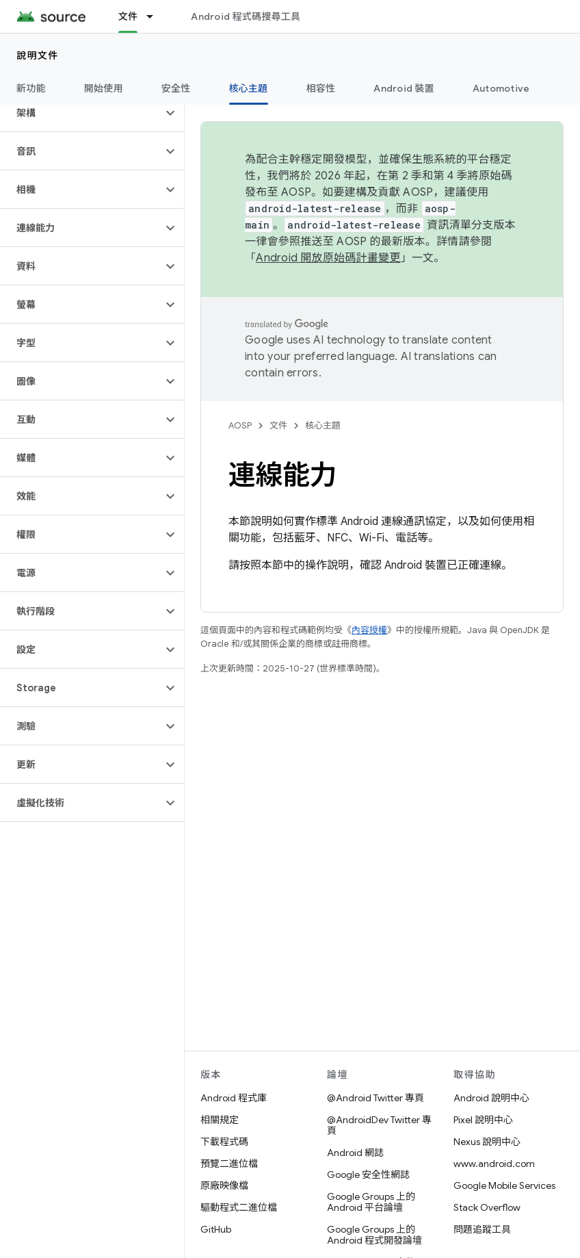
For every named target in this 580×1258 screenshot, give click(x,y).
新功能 (31, 88)
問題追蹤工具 (482, 1229)
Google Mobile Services (504, 1185)
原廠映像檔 (224, 1185)
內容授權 (369, 630)
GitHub (215, 1229)
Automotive (501, 88)
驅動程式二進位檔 (238, 1207)
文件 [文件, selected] (128, 16)
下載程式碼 (224, 1141)
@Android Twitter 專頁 (375, 1098)
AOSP (240, 425)
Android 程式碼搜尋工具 (245, 16)
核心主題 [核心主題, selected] (248, 88)
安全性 (176, 88)
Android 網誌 (355, 1152)
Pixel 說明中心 (483, 1120)
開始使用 (103, 88)
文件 (278, 425)
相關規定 (219, 1120)
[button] (81, 113)
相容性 (321, 88)
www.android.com (494, 1163)
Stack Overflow (486, 1207)
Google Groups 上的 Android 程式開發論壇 (374, 1234)
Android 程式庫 (233, 1098)
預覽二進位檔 (229, 1163)
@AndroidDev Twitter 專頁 (379, 1125)
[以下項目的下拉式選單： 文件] (155, 16)
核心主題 (323, 425)
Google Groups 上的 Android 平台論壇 (371, 1202)
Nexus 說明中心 (486, 1141)
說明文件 (37, 55)
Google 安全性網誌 (368, 1174)
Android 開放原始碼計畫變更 (328, 258)
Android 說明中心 (491, 1098)
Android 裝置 (403, 88)
